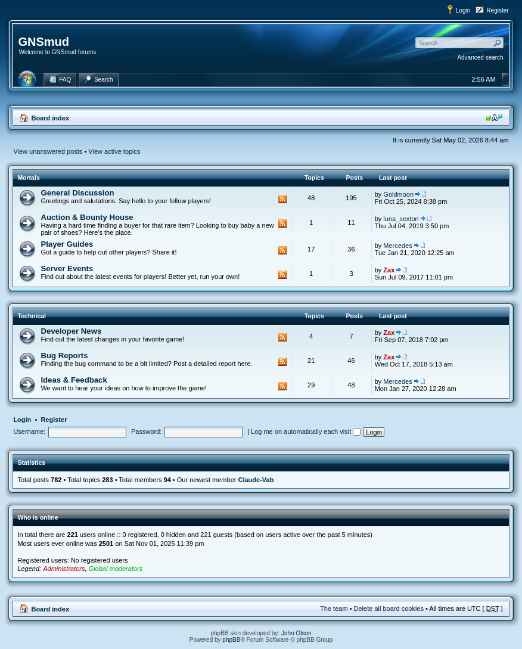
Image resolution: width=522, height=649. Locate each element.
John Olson (296, 633)
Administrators (64, 568)
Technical (31, 315)
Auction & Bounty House (87, 217)
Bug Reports (64, 355)
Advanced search (480, 57)
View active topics (114, 151)
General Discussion (77, 192)
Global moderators (116, 568)
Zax (388, 270)
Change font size (494, 117)
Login (463, 10)
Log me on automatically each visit (306, 431)
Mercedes (397, 245)
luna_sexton (400, 218)
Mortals (28, 177)
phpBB (231, 639)
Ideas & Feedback (74, 379)
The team (333, 608)
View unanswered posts (47, 151)
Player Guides (67, 244)
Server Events (67, 268)
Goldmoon (398, 194)
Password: (146, 431)
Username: (29, 431)
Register (497, 10)
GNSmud (43, 41)
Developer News (71, 331)
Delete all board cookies (389, 608)
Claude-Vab (256, 479)
